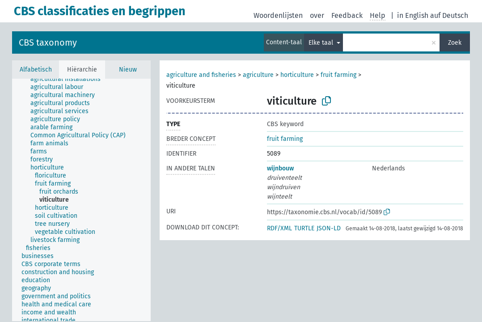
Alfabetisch (36, 69)
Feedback (347, 15)
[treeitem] (69, 79)
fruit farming (338, 75)
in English (412, 15)
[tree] (81, 200)
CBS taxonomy (48, 42)
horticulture (297, 75)
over (317, 15)
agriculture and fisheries (201, 75)
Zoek (454, 43)
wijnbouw (280, 168)
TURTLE (304, 228)
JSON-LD (329, 228)
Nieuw (128, 69)
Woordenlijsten (278, 15)
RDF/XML (279, 228)
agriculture (258, 75)
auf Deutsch (449, 15)
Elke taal (322, 43)
